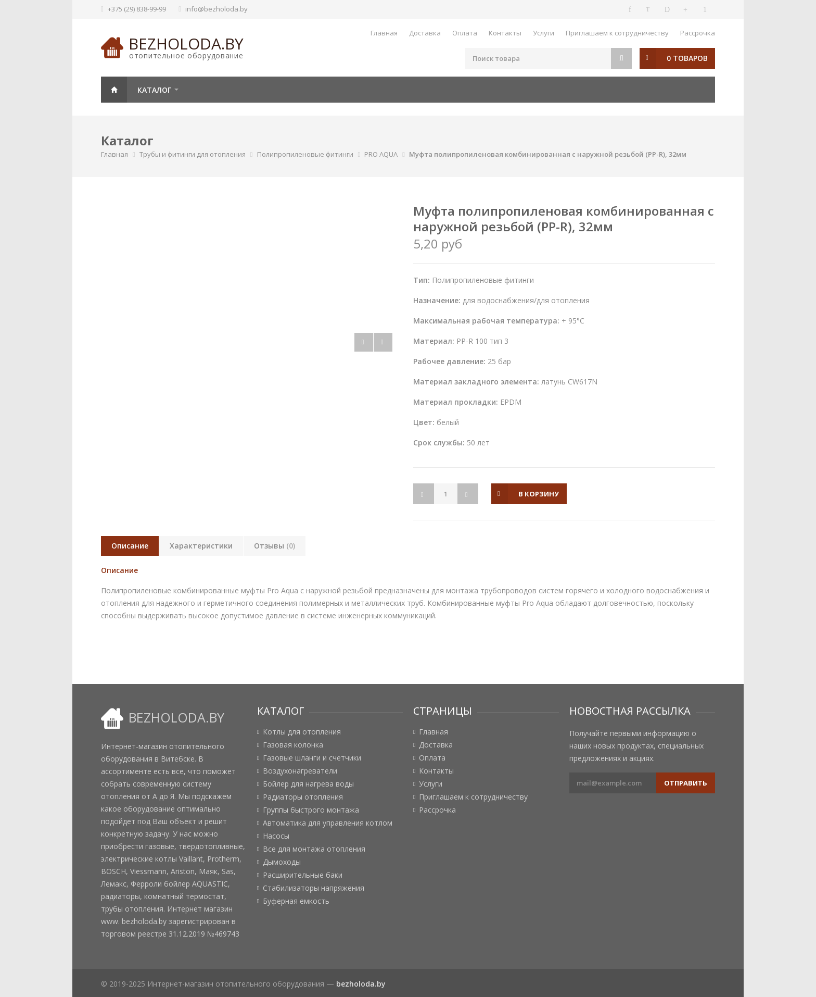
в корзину (538, 494)
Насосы (276, 836)
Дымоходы (282, 862)
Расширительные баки (302, 875)
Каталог (154, 90)
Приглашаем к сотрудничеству (617, 33)
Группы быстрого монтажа (311, 810)
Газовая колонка (293, 745)
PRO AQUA (381, 154)
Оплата (464, 33)
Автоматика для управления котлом (327, 823)
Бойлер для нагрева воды (308, 784)
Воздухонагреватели (300, 771)
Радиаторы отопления (303, 797)
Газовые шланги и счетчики (312, 758)
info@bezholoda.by (216, 9)
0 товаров (687, 58)
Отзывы (274, 546)
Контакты (505, 33)
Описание (129, 546)
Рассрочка (697, 33)
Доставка (425, 33)
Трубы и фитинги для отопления (192, 154)
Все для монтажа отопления (314, 849)
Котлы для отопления (302, 732)
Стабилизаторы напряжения (313, 888)
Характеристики (201, 546)
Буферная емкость (296, 901)
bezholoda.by (186, 43)
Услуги (543, 33)
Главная (384, 33)
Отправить (685, 783)
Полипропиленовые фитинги (305, 154)
